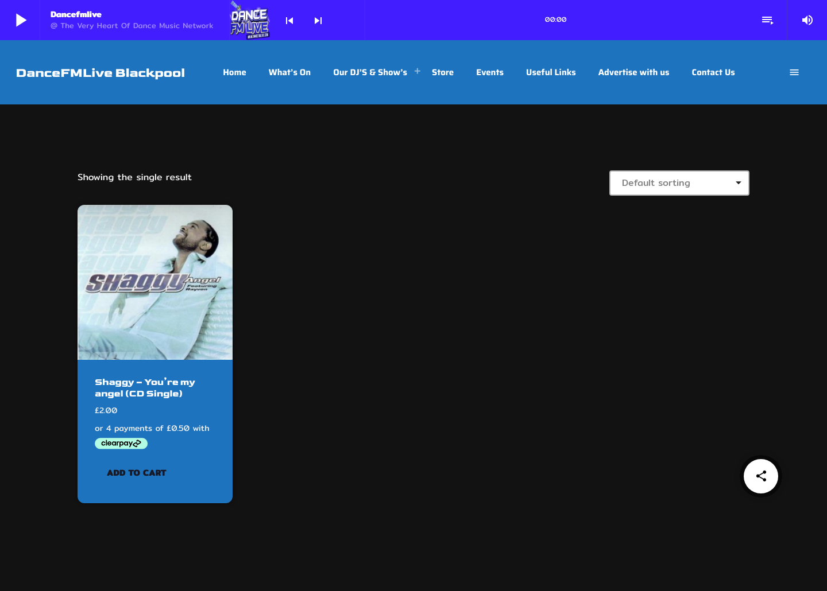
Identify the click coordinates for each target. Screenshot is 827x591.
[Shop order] (679, 183)
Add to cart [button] (137, 472)
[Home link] (100, 72)
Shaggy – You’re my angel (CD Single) (142, 388)
